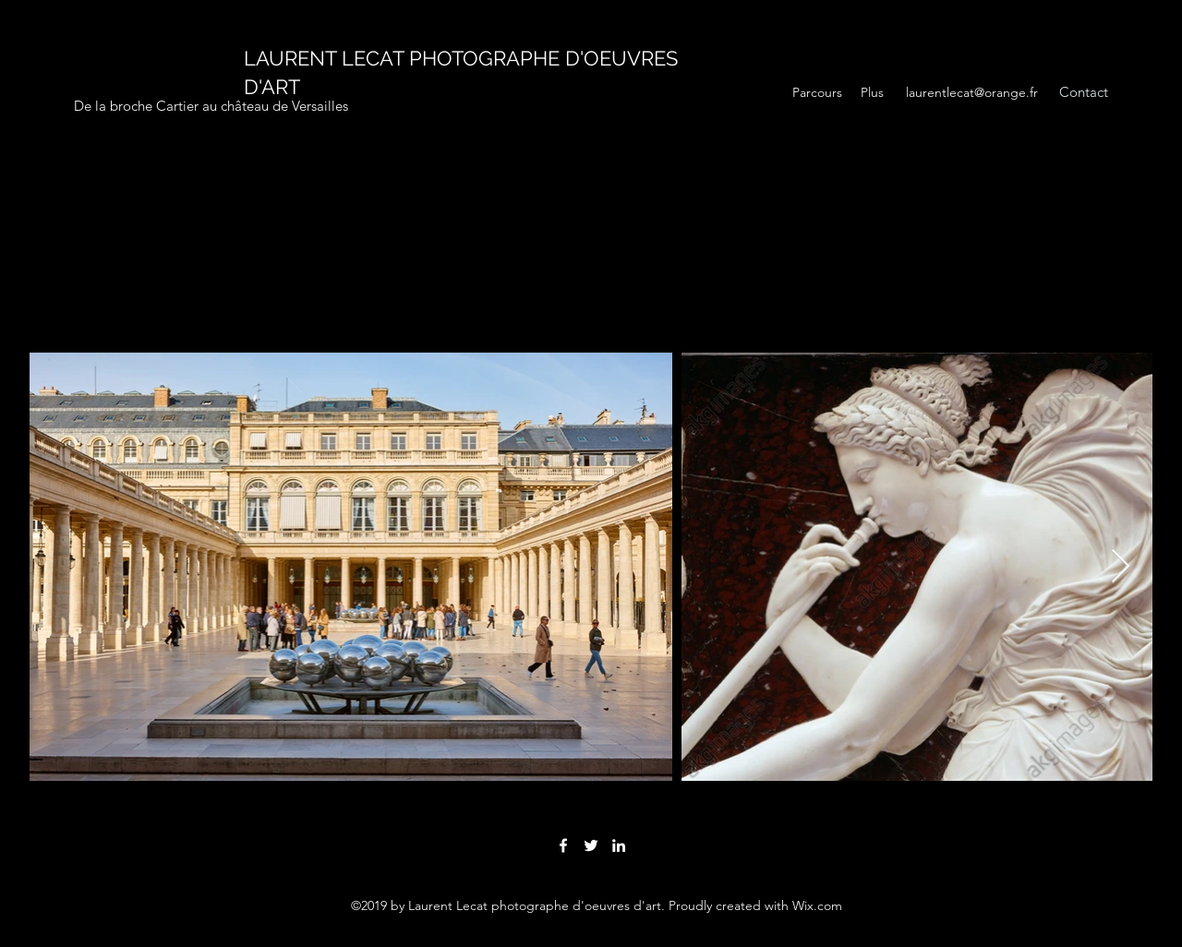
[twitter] (591, 845)
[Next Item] (1120, 567)
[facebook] (563, 845)
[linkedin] (618, 845)
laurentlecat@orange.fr (972, 92)
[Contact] (1083, 92)
